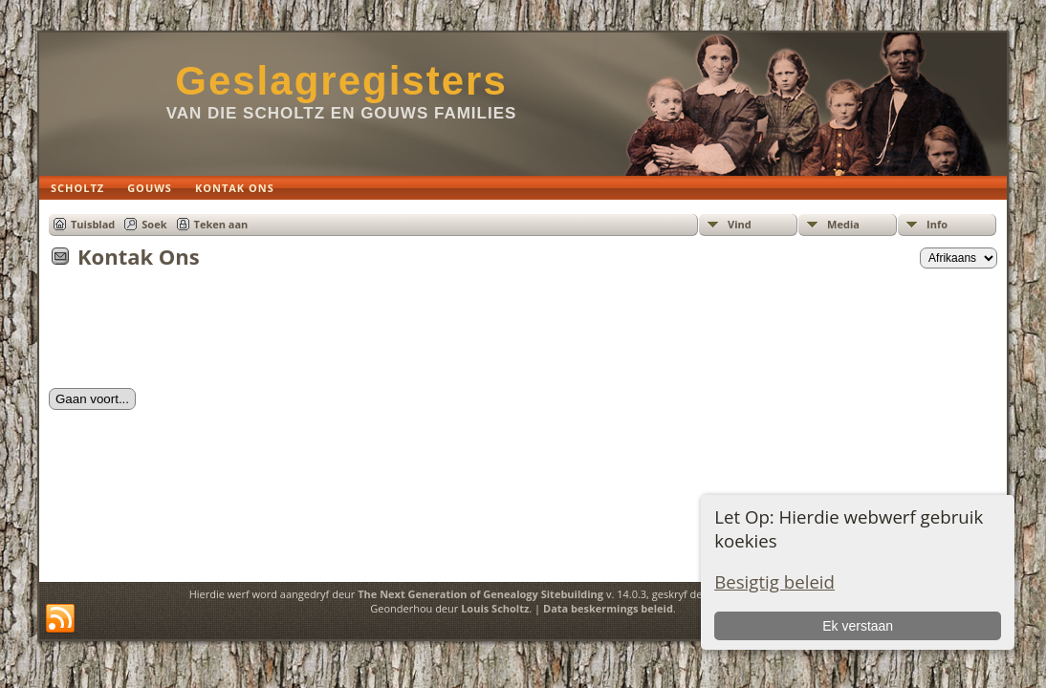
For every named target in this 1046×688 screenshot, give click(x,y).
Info (937, 224)
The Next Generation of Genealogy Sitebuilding (480, 594)
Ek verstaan (857, 626)
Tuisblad (93, 224)
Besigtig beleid (774, 581)
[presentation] (194, 334)
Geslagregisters (341, 80)
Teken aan (221, 224)
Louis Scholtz (495, 608)
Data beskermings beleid (608, 608)
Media (843, 224)
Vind (740, 224)
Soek (154, 224)
